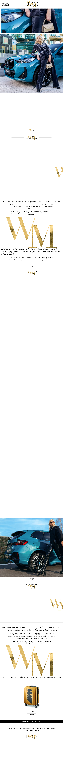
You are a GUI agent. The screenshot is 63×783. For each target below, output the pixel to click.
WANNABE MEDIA (35, 761)
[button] (31, 754)
